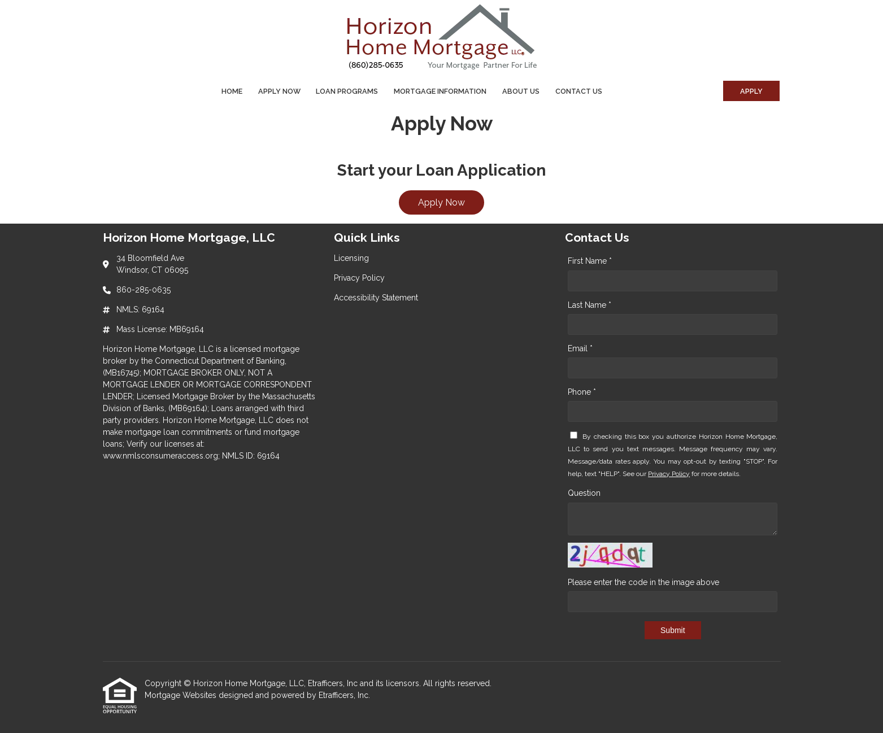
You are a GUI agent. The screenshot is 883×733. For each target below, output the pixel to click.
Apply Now (279, 91)
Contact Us (578, 91)
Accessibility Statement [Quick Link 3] (376, 297)
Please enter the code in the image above (643, 582)
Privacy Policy (669, 474)
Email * (580, 348)
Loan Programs (347, 91)
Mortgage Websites (182, 695)
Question (584, 493)
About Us (521, 91)
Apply (751, 91)
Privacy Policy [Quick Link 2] (359, 277)
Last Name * (589, 304)
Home (231, 91)
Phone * (582, 391)
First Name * (590, 260)
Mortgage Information (440, 91)
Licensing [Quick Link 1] (351, 258)
